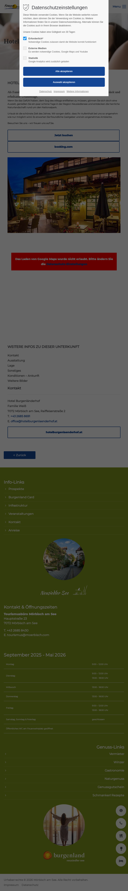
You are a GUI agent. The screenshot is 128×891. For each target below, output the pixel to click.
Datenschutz (45, 91)
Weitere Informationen (78, 91)
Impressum (59, 91)
